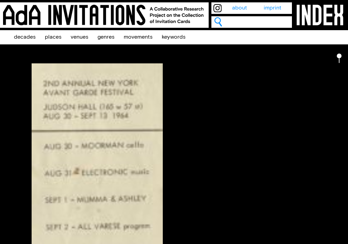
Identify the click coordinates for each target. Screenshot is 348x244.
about (239, 8)
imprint (272, 8)
